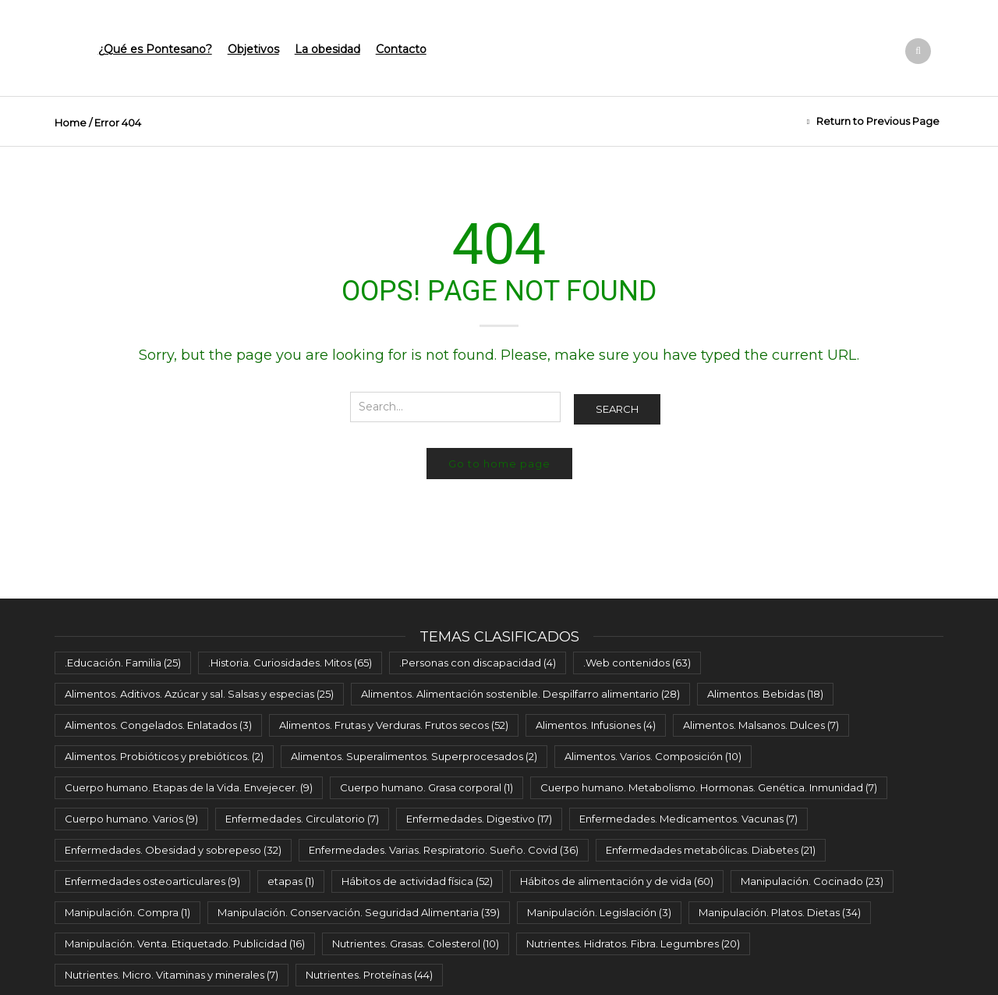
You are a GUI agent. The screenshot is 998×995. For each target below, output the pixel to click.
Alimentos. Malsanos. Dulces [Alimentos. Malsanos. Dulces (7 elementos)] (761, 725)
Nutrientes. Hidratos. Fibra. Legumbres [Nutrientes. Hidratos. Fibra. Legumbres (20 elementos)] (633, 943)
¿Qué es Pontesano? (155, 49)
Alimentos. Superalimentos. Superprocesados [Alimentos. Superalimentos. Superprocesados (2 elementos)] (414, 756)
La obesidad (327, 49)
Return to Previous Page (878, 121)
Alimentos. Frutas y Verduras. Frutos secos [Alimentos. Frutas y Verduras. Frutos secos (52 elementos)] (393, 725)
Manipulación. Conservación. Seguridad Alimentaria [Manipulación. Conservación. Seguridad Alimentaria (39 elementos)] (359, 912)
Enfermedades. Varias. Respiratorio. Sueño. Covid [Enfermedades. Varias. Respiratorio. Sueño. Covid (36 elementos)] (444, 850)
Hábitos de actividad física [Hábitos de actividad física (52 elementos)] (417, 881)
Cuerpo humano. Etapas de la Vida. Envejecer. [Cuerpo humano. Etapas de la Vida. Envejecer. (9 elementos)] (189, 787)
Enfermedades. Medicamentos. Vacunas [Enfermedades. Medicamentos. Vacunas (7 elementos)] (688, 818)
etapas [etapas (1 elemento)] (290, 881)
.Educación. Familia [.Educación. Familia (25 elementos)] (123, 662)
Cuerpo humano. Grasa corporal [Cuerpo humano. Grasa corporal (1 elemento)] (426, 787)
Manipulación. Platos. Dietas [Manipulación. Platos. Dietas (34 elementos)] (780, 912)
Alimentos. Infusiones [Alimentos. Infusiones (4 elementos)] (596, 725)
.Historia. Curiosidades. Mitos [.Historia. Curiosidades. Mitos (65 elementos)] (290, 662)
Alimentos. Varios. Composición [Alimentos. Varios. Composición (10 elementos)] (652, 756)
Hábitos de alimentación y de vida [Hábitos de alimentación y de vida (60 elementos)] (616, 881)
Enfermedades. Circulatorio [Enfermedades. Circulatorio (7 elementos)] (302, 818)
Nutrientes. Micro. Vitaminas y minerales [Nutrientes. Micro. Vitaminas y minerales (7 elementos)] (171, 974)
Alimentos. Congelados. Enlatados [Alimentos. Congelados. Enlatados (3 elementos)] (158, 725)
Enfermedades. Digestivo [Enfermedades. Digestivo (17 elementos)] (479, 818)
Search (617, 409)
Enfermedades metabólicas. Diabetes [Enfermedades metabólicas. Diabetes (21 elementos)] (711, 850)
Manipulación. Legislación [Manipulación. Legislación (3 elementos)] (599, 912)
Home (71, 122)
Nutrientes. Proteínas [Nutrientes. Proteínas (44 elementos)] (369, 974)
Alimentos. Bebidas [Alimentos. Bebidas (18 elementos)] (765, 694)
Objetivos (253, 49)
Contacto (401, 49)
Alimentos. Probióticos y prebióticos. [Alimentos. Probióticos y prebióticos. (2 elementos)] (164, 756)
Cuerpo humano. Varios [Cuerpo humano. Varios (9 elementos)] (131, 818)
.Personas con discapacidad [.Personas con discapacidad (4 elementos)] (477, 662)
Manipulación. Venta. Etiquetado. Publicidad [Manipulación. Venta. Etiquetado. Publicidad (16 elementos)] (185, 943)
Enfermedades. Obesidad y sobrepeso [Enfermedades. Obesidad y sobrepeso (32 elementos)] (173, 850)
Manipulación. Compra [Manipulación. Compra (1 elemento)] (127, 912)
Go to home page (499, 463)
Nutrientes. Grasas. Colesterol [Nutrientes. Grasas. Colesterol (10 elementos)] (415, 943)
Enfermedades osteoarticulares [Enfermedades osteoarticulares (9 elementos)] (152, 881)
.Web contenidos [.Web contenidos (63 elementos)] (637, 662)
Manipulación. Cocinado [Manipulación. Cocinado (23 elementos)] (812, 881)
